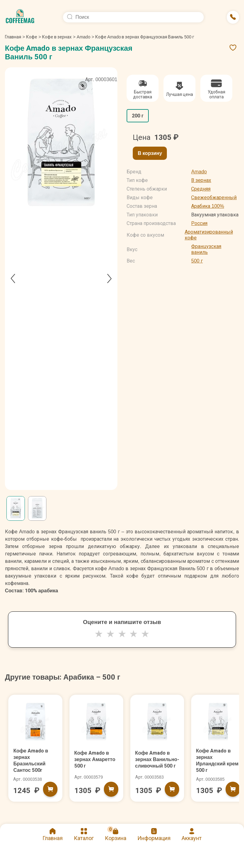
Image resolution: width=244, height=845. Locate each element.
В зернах (201, 180)
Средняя (201, 189)
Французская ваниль (206, 249)
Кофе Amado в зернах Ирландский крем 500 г (215, 763)
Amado (83, 36)
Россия (199, 223)
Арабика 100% (207, 206)
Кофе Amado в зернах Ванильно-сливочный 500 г (156, 764)
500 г (197, 261)
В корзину (150, 153)
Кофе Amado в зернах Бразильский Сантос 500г (32, 763)
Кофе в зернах (57, 36)
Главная (15, 36)
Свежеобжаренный (214, 197)
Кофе (31, 36)
